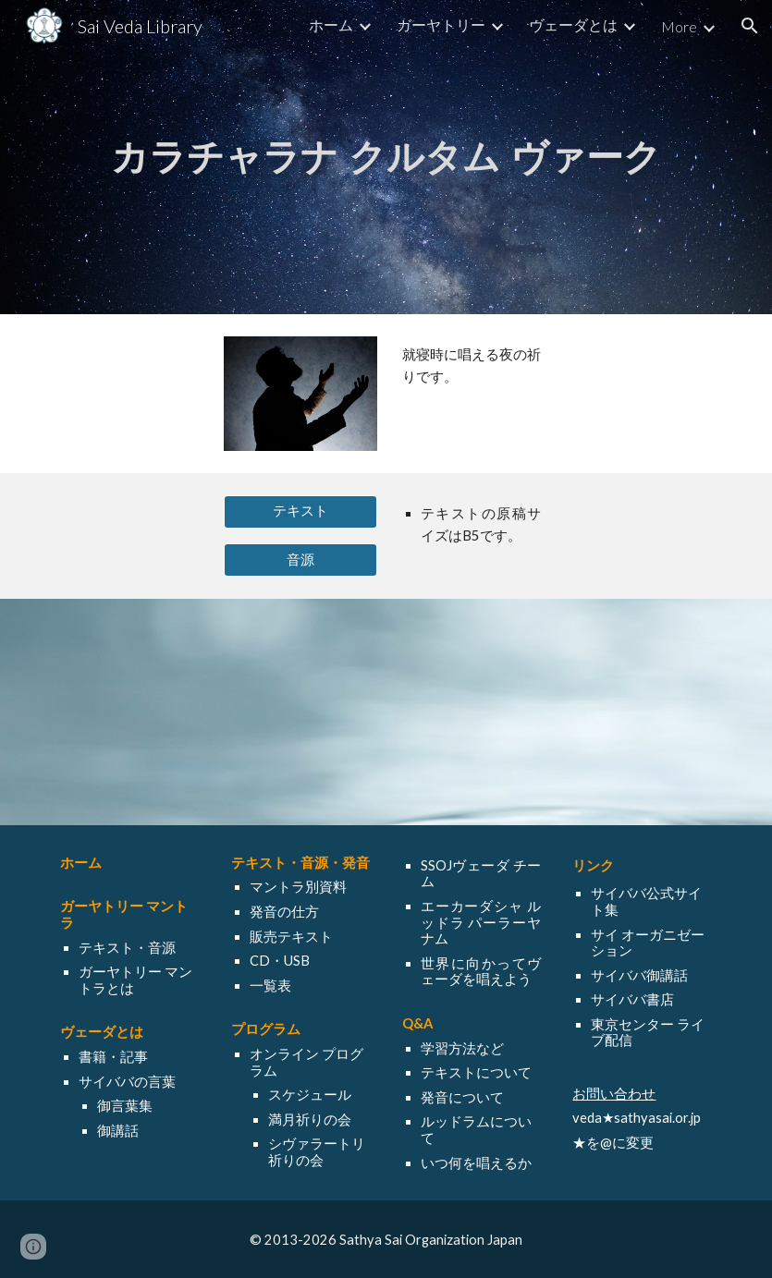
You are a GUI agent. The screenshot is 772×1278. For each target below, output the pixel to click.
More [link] (679, 26)
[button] (750, 26)
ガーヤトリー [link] (441, 24)
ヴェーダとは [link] (573, 24)
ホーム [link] (331, 24)
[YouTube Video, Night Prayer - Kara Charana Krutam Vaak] (386, 712)
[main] (386, 157)
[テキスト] (300, 512)
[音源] (300, 560)
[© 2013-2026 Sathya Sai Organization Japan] (385, 1239)
